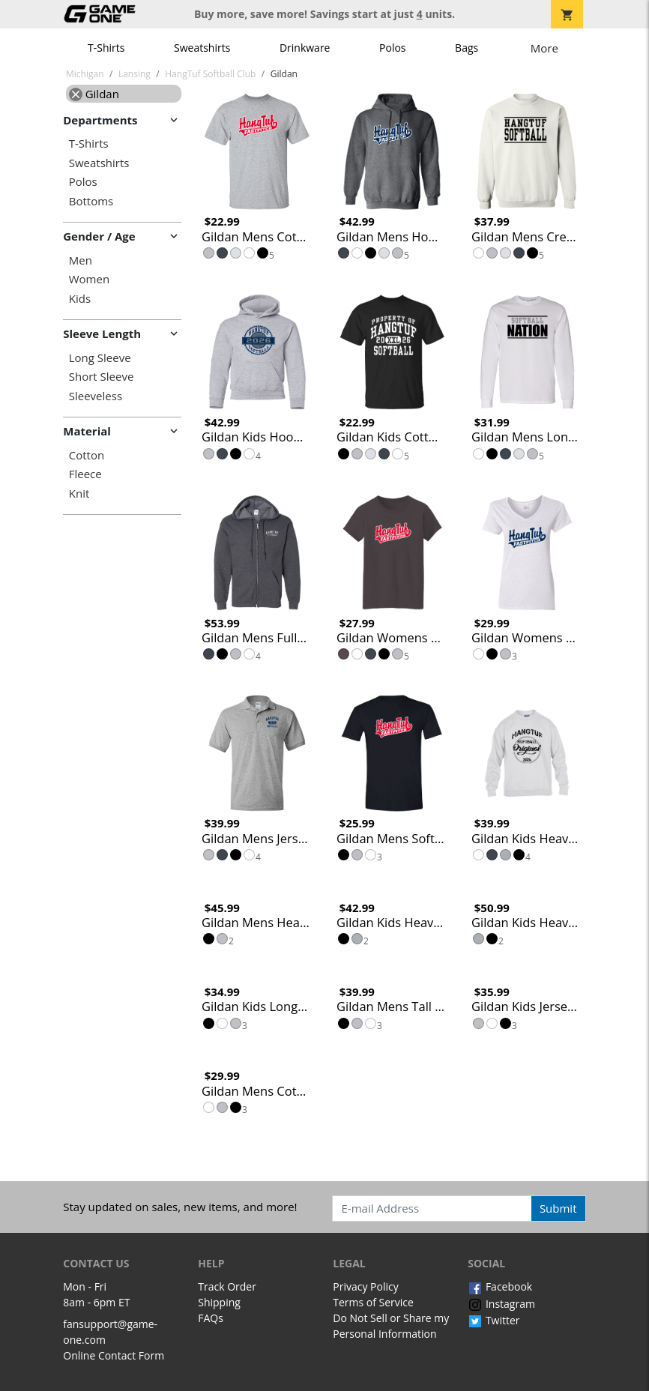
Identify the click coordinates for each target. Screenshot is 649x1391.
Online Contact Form (113, 1355)
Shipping (219, 1302)
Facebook (500, 1286)
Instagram (501, 1304)
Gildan (94, 93)
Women (89, 279)
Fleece (85, 474)
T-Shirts (106, 47)
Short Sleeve (101, 376)
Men (80, 260)
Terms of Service (373, 1302)
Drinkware (305, 47)
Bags (466, 47)
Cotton (86, 455)
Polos (392, 47)
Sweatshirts (202, 47)
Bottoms (91, 201)
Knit (79, 493)
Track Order (227, 1286)
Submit (558, 1208)
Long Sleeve (100, 357)
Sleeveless (95, 396)
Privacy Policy (365, 1286)
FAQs (210, 1318)
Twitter (493, 1320)
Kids (80, 298)
